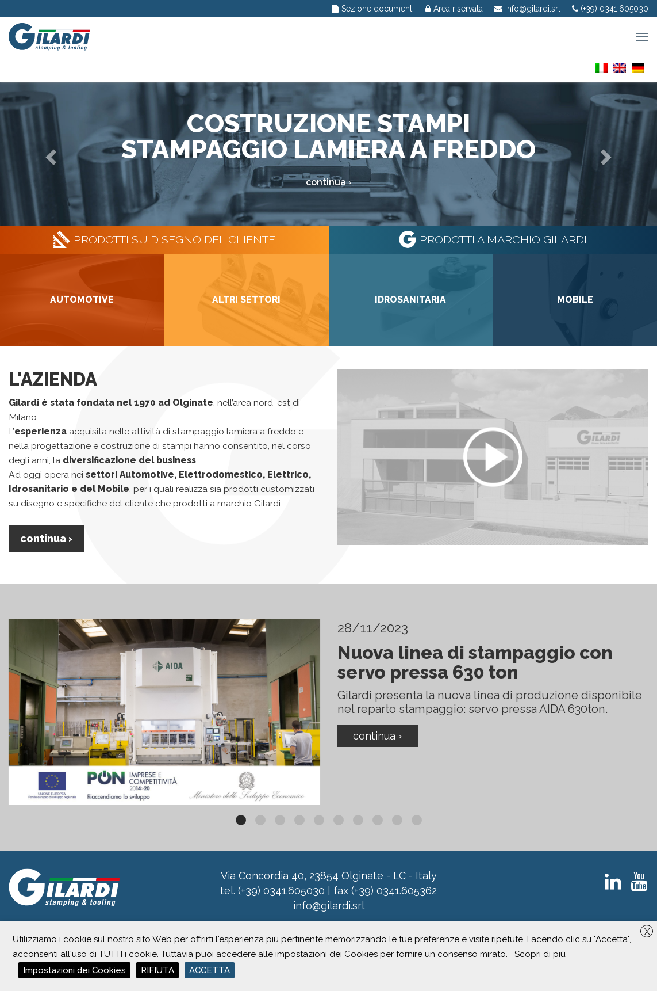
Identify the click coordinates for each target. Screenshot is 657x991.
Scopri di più (540, 954)
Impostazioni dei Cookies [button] (74, 970)
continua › (329, 182)
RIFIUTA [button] (157, 970)
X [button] (647, 932)
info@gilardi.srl (328, 905)
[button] (49, 154)
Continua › (46, 538)
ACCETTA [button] (209, 970)
